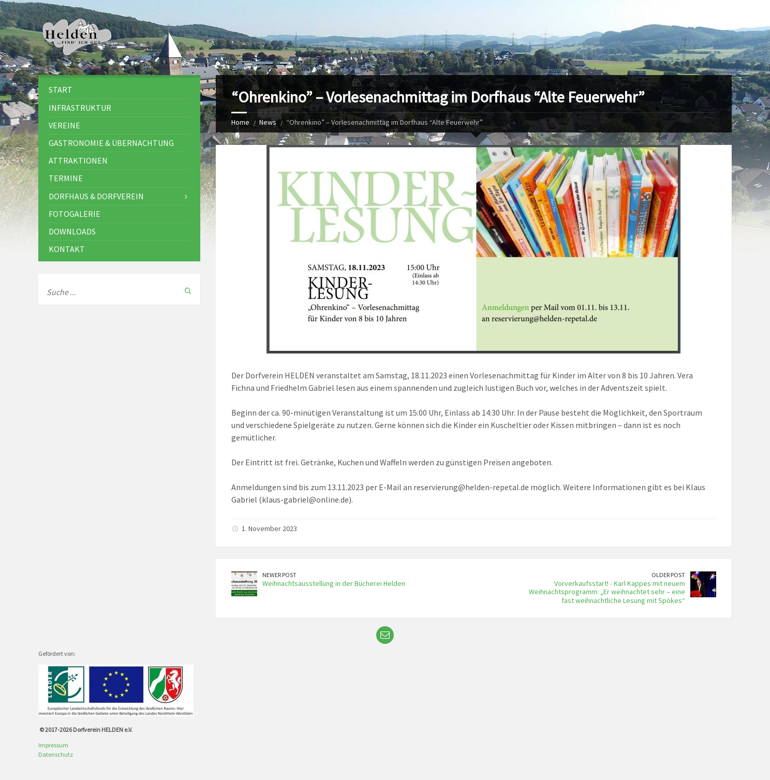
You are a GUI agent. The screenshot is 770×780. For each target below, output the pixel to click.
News (267, 122)
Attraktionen (78, 160)
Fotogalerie (74, 214)
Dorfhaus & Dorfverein (96, 196)
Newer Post (279, 575)
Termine (66, 178)
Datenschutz (55, 754)
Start (60, 89)
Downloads (72, 231)
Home (240, 122)
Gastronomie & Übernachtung (111, 143)
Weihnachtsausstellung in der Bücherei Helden (333, 583)
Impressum (53, 745)
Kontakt (67, 249)
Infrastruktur (80, 107)
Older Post (668, 575)
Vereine (64, 125)
